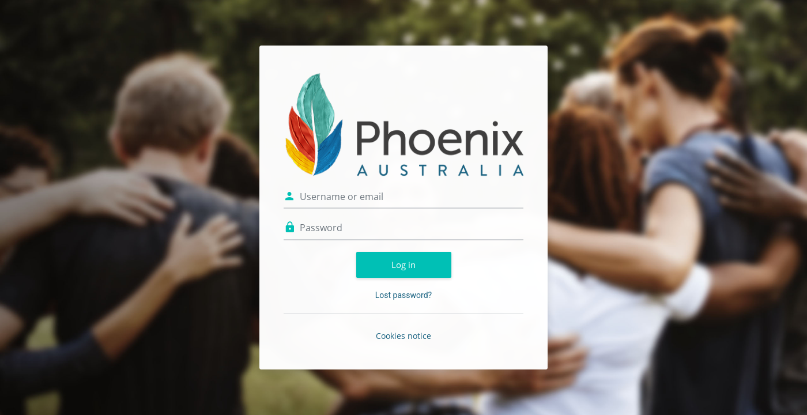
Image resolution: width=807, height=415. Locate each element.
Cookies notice (403, 335)
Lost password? (403, 295)
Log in (403, 264)
